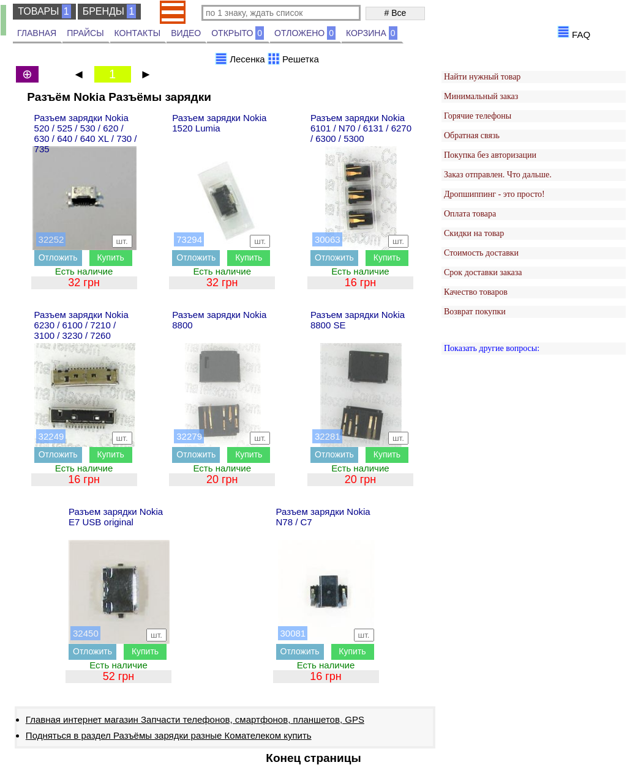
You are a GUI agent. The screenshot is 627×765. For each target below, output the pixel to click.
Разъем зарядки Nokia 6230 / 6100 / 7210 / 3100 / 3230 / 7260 (81, 325)
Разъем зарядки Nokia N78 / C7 (323, 516)
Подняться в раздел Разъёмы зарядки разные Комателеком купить (169, 735)
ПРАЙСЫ (85, 33)
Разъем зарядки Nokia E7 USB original (116, 516)
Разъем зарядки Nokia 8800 (219, 319)
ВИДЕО (186, 33)
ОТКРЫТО (237, 33)
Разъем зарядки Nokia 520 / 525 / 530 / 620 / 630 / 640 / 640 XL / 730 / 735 (85, 133)
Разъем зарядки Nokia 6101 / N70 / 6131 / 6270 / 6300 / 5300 (360, 128)
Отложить (58, 257)
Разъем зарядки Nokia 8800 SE (357, 319)
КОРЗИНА (371, 33)
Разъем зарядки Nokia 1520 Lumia (219, 123)
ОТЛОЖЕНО (305, 33)
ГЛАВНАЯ (36, 33)
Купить (110, 257)
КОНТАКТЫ (138, 33)
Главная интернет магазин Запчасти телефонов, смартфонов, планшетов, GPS (195, 719)
